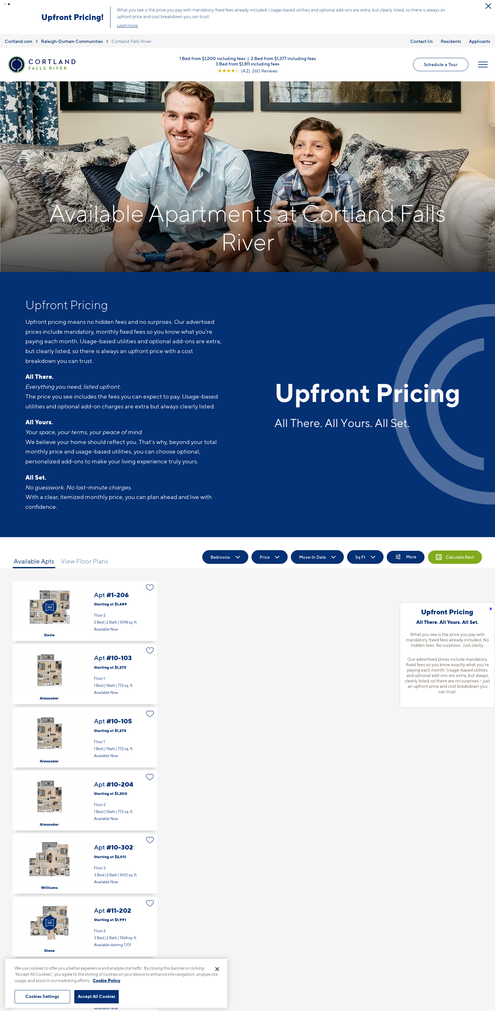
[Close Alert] (488, 6)
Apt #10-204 (85, 801)
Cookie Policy (106, 980)
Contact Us (421, 41)
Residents (451, 41)
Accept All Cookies (96, 996)
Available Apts (34, 561)
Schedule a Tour (441, 64)
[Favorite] (150, 587)
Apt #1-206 (85, 611)
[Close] (217, 969)
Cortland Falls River (131, 41)
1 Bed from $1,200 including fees (212, 58)
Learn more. (127, 25)
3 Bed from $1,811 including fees (247, 63)
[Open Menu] (483, 64)
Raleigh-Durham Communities (72, 41)
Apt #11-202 (85, 927)
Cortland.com (18, 41)
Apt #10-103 (85, 674)
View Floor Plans (84, 561)
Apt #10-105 (85, 737)
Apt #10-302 (85, 864)
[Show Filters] (406, 557)
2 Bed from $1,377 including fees (283, 58)
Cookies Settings (42, 996)
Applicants (479, 41)
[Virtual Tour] (50, 607)
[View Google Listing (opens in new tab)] (247, 70)
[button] (5, 4)
